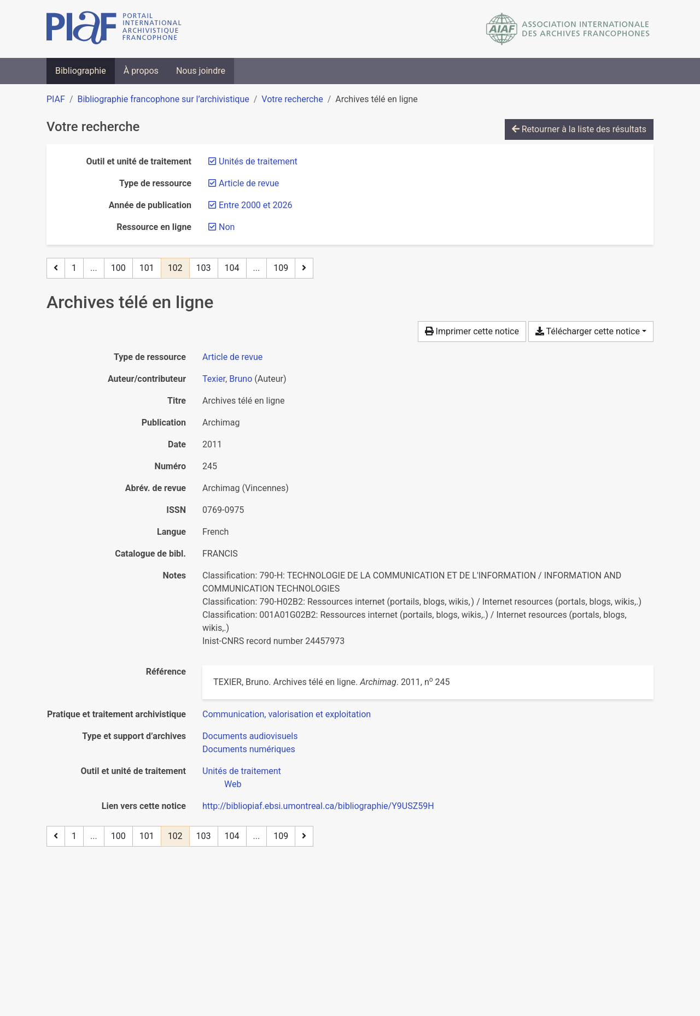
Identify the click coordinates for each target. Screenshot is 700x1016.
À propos (141, 71)
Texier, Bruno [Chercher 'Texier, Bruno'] (227, 379)
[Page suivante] (304, 268)
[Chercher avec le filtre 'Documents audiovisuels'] (250, 736)
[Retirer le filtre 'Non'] (227, 227)
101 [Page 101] (146, 268)
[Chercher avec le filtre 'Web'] (232, 784)
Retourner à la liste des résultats (579, 129)
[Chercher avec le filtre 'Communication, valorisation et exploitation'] (286, 714)
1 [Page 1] (74, 268)
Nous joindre (200, 71)
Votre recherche (292, 99)
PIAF (55, 99)
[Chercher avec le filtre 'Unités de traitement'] (241, 771)
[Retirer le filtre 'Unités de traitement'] (258, 161)
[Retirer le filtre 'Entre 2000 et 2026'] (255, 205)
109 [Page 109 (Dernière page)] (280, 268)
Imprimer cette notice (472, 331)
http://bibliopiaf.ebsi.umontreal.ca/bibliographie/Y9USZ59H (318, 806)
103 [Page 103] (203, 268)
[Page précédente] (55, 268)
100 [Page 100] (118, 268)
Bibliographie (80, 71)
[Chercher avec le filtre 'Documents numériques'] (248, 749)
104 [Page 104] (232, 268)
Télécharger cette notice (587, 331)
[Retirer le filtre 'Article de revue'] (249, 183)
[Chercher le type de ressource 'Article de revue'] (232, 357)
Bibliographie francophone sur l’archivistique (163, 99)
